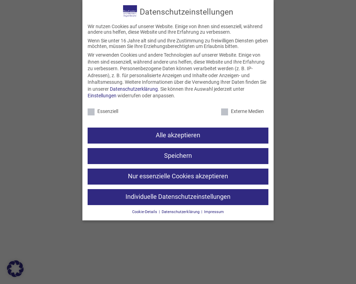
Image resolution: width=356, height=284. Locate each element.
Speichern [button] (178, 155)
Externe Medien (242, 111)
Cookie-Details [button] (145, 212)
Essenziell (103, 111)
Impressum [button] (214, 212)
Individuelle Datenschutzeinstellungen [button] (178, 196)
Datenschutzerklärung (134, 89)
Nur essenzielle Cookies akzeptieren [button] (178, 176)
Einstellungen (102, 95)
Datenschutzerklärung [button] (181, 212)
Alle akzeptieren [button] (178, 135)
